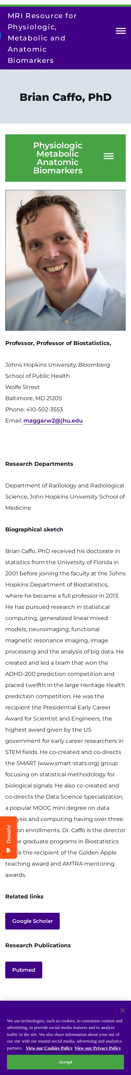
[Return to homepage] (0, 35)
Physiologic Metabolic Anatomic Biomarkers (57, 158)
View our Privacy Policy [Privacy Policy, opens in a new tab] (97, 1048)
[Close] (122, 1010)
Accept (65, 1062)
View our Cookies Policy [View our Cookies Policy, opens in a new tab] (49, 1048)
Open (121, 32)
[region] (65, 1038)
